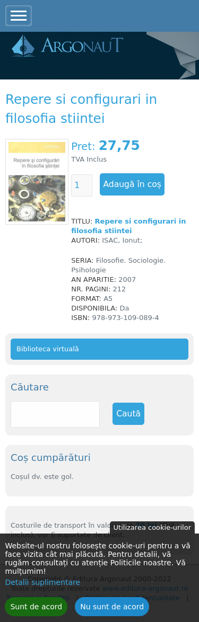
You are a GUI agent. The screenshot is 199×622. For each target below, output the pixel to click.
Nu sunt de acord (112, 611)
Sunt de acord (36, 611)
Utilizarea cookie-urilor (152, 532)
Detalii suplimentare (42, 587)
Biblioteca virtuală (47, 349)
